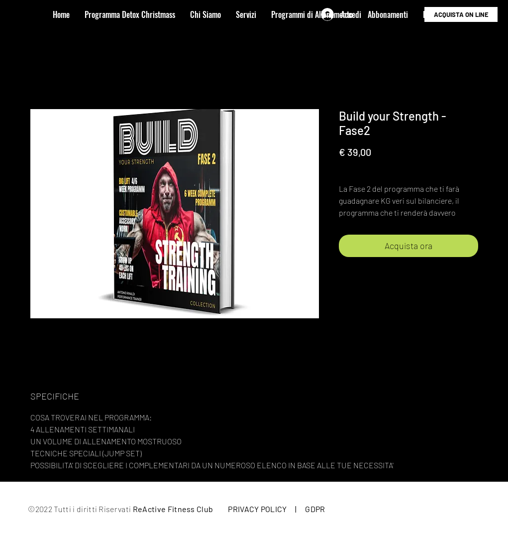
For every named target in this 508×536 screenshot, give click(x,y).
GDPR (315, 509)
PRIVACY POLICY (257, 509)
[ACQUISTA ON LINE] (461, 14)
